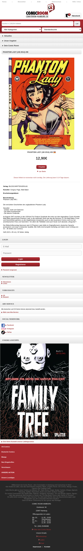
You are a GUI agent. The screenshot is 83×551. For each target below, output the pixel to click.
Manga (3, 457)
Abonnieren (7, 282)
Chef (41, 543)
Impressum (37, 547)
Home (4, 2)
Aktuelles (8, 36)
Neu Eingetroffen (7, 462)
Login (20, 259)
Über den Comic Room (41, 529)
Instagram (7, 329)
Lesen (5, 283)
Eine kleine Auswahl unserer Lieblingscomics (17, 441)
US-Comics (5, 447)
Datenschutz (56, 2)
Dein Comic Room (11, 46)
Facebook (7, 325)
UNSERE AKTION (7, 472)
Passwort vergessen (10, 270)
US (4, 295)
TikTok (6, 332)
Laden (41, 540)
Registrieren (21, 265)
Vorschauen (5, 467)
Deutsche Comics (8, 452)
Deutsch (6, 297)
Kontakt (47, 547)
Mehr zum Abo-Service (9, 312)
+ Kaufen (41, 167)
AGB (39, 2)
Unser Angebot (10, 41)
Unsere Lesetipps (8, 477)
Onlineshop (42, 536)
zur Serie (41, 171)
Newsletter (22, 2)
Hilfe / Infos (76, 2)
